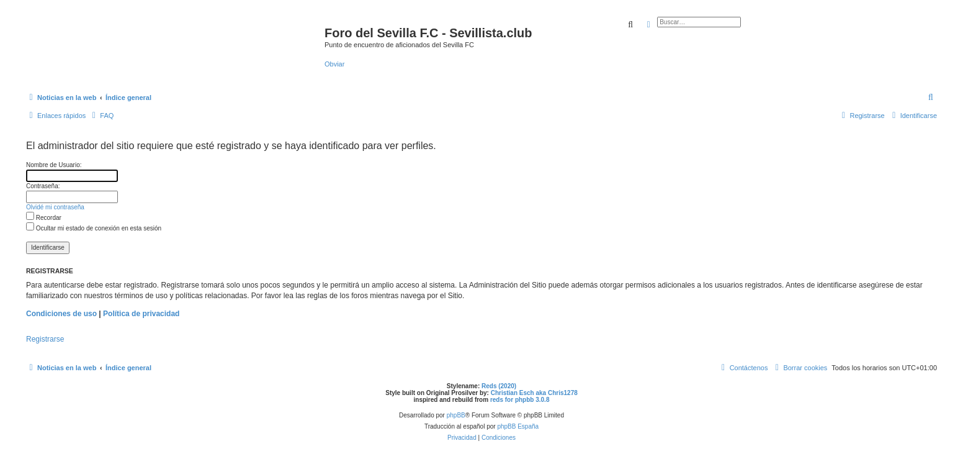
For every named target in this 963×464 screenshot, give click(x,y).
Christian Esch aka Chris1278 (534, 392)
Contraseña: (43, 186)
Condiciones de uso (61, 313)
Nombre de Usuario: (53, 164)
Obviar (334, 64)
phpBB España (518, 426)
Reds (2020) (499, 386)
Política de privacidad (141, 313)
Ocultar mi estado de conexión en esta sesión (93, 228)
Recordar (43, 217)
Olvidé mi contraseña (55, 207)
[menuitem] (931, 97)
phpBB (456, 415)
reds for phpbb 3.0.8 (520, 399)
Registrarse (45, 339)
